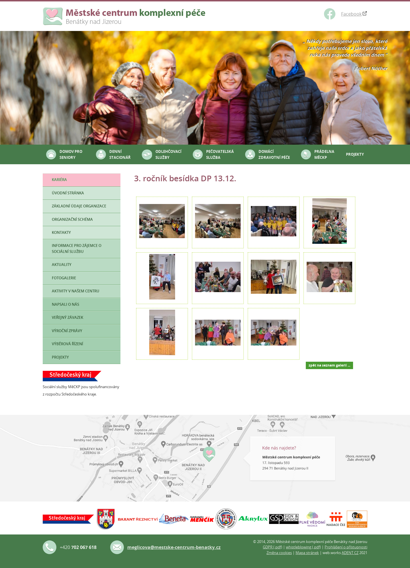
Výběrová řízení (67, 344)
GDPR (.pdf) (272, 547)
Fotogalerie (64, 278)
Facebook (351, 14)
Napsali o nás (65, 304)
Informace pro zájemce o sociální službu (76, 248)
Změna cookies (279, 552)
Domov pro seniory (71, 154)
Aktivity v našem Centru (75, 291)
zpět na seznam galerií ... (329, 365)
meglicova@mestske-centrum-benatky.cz (174, 547)
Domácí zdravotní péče (274, 154)
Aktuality (61, 264)
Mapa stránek (307, 552)
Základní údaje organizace (79, 206)
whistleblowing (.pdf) (303, 547)
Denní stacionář (120, 154)
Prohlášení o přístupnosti (346, 547)
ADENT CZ (350, 552)
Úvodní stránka (68, 193)
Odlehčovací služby (168, 154)
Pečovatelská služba (220, 154)
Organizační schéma (72, 219)
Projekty (355, 154)
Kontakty (61, 232)
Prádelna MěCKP (324, 154)
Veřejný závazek (67, 317)
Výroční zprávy (67, 330)
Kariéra (59, 179)
